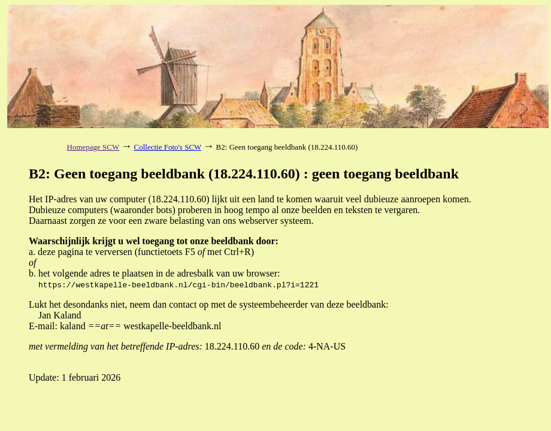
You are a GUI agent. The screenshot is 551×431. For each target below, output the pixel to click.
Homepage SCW (93, 146)
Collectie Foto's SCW (168, 146)
